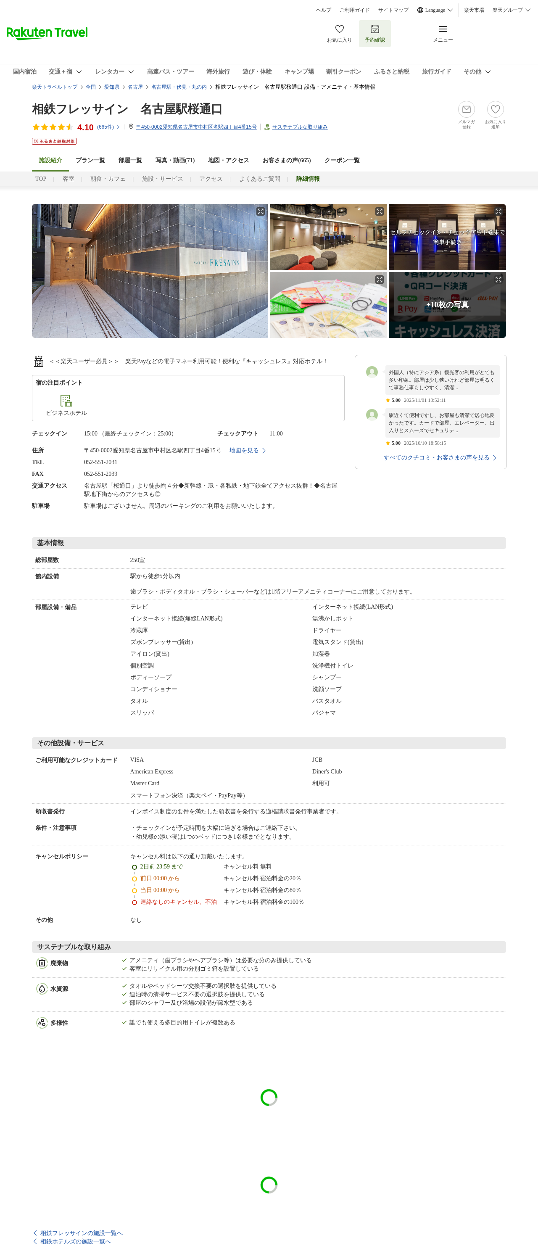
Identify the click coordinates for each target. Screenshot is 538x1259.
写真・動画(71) (175, 160)
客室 (68, 179)
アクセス (211, 179)
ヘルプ (323, 10)
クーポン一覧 (342, 160)
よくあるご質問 (259, 179)
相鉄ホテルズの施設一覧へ (75, 1241)
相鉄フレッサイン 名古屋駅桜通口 (127, 109)
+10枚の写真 (447, 305)
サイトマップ (393, 10)
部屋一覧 (130, 160)
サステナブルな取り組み (300, 127)
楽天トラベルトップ (54, 87)
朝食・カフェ (108, 179)
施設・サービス (162, 179)
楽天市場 (474, 10)
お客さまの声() (287, 160)
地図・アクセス (228, 160)
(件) (109, 126)
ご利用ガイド (355, 10)
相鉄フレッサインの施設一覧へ (81, 1233)
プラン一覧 (90, 160)
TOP (40, 179)
